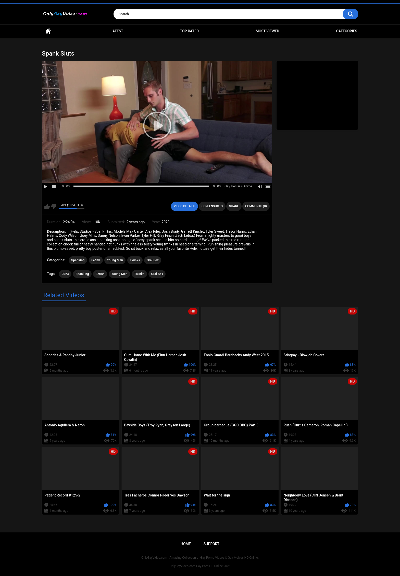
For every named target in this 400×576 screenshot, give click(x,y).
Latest (116, 31)
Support (211, 544)
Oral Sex (153, 260)
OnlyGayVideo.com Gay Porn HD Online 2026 (200, 566)
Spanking (77, 260)
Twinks (135, 260)
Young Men (115, 260)
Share (234, 206)
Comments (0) (256, 206)
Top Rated (189, 31)
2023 (65, 274)
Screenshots (212, 206)
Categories (346, 31)
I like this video (47, 206)
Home (48, 31)
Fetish (95, 260)
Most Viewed (267, 31)
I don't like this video (53, 206)
